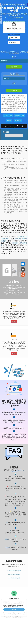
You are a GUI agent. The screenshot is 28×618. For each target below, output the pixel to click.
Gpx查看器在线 (8, 115)
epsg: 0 (14, 83)
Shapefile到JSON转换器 (14, 574)
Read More (14, 321)
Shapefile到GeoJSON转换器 (14, 570)
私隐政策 (16, 53)
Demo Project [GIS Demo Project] (20, 126)
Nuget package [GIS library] (7, 126)
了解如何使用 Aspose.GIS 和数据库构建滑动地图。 (14, 4)
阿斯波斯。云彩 (19, 18)
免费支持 (7, 539)
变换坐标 (9, 120)
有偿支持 (7, 547)
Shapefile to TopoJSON (17, 470)
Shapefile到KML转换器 (14, 578)
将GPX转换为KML (19, 115)
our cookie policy (17, 606)
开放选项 (14, 90)
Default (6, 78)
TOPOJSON (4, 61)
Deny (19, 613)
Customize (8, 613)
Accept (14, 609)
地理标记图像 (18, 120)
